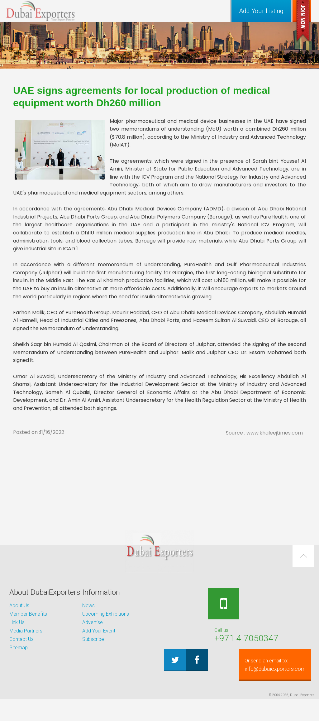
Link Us (17, 622)
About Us (19, 605)
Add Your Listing (261, 11)
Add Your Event (98, 631)
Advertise (92, 622)
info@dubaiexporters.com (240, 687)
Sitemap (18, 648)
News (88, 605)
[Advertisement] (159, 481)
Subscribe (93, 639)
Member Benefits (28, 614)
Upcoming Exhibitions (105, 614)
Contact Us (21, 639)
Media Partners (25, 631)
